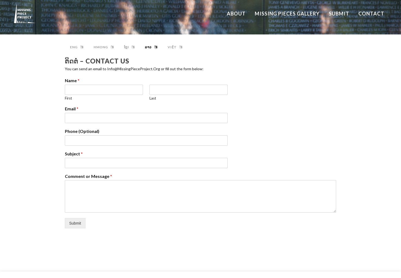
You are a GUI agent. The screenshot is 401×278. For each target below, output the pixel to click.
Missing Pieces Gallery (377, 251)
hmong (104, 47)
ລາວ (151, 47)
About (389, 242)
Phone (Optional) (82, 131)
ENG (76, 47)
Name (72, 80)
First (68, 98)
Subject (74, 153)
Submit (75, 223)
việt (175, 47)
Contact (387, 268)
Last (152, 98)
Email (71, 108)
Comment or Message (88, 176)
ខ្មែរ (129, 47)
